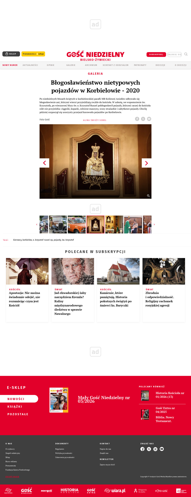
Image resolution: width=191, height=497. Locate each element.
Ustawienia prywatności (64, 457)
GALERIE (71, 65)
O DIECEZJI (181, 65)
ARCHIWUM (91, 65)
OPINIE (50, 65)
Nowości (14, 398)
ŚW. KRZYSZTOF (68, 240)
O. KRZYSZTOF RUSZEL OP (43, 240)
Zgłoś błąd (12, 477)
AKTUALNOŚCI (30, 65)
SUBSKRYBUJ (156, 54)
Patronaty (140, 65)
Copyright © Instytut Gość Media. (152, 477)
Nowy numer (10, 65)
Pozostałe (14, 414)
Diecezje (160, 65)
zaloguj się (174, 54)
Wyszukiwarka (186, 54)
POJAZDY (57, 240)
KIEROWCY (17, 240)
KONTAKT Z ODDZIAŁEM (116, 65)
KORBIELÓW (27, 240)
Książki (14, 406)
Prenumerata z (33, 54)
